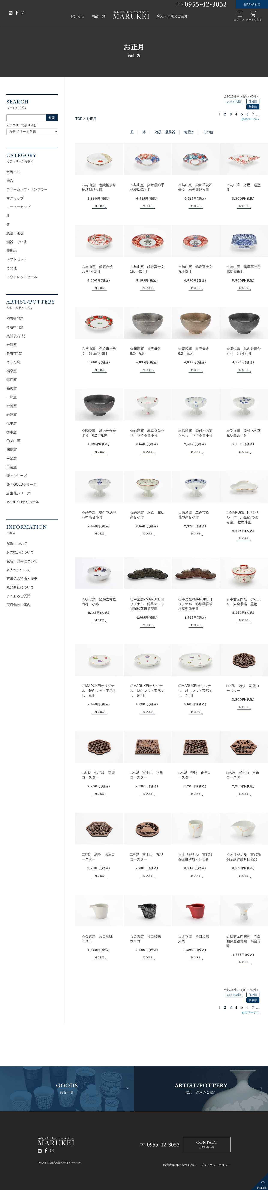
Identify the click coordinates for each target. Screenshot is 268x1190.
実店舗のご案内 (18, 605)
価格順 (253, 101)
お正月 (91, 119)
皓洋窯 (11, 414)
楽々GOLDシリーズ (21, 484)
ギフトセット (16, 259)
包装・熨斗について (21, 561)
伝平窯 (11, 423)
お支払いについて (20, 552)
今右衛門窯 (15, 327)
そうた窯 (13, 362)
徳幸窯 (11, 432)
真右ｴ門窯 (14, 353)
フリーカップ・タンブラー (27, 189)
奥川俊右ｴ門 (15, 336)
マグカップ (15, 198)
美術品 (11, 250)
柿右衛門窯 (15, 318)
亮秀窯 (11, 388)
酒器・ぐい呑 (16, 242)
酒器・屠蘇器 (165, 132)
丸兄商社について (20, 587)
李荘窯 (11, 380)
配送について (16, 543)
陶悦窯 (11, 449)
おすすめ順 (234, 101)
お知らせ (77, 16)
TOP (78, 119)
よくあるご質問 (18, 596)
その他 (208, 132)
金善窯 (11, 406)
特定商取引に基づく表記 (179, 1165)
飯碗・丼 (13, 172)
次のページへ (250, 119)
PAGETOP (262, 1188)
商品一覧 (98, 16)
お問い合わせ (252, 4)
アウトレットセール (21, 277)
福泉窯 (11, 371)
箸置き (189, 132)
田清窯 (11, 467)
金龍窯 (11, 345)
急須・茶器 (15, 233)
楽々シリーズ (16, 475)
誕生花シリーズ (18, 493)
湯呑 (9, 181)
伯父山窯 (13, 441)
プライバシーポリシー (216, 1165)
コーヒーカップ (18, 207)
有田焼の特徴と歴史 (21, 578)
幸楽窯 (11, 458)
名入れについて (18, 570)
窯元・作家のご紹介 (172, 16)
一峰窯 (11, 397)
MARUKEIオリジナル (22, 502)
